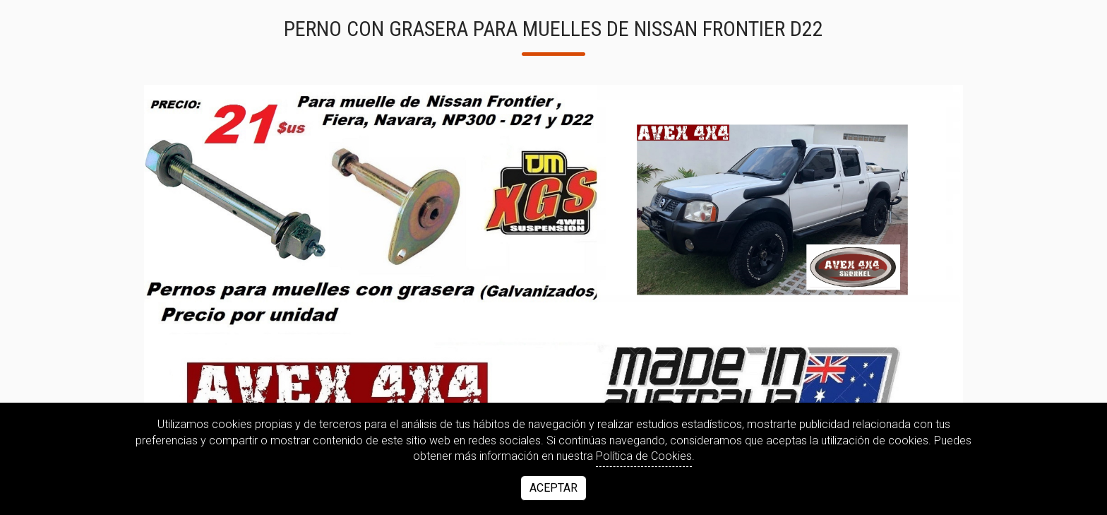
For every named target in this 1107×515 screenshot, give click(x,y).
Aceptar (553, 488)
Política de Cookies (644, 456)
